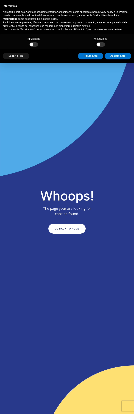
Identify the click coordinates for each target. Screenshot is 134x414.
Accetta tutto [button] (117, 55)
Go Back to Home (67, 228)
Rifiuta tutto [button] (91, 55)
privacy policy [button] (105, 11)
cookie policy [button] (50, 18)
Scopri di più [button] (16, 55)
